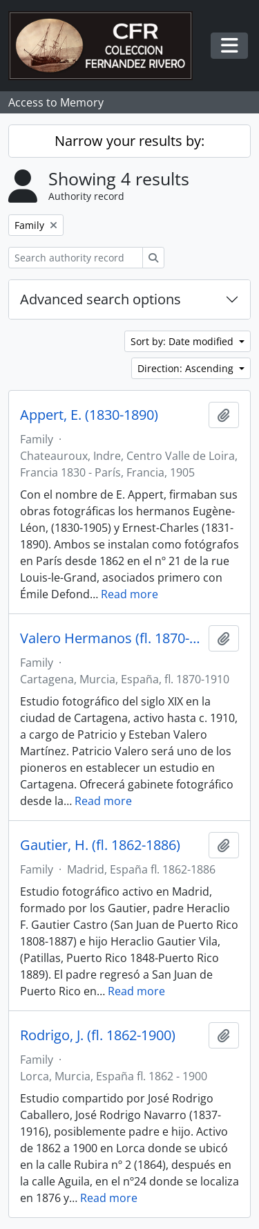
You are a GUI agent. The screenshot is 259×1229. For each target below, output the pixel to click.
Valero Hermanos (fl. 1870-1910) (111, 638)
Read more (129, 594)
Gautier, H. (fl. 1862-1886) (100, 845)
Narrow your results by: (129, 140)
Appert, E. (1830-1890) (89, 415)
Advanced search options (100, 299)
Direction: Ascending (186, 368)
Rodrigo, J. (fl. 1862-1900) (97, 1035)
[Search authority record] (75, 257)
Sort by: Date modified (183, 341)
